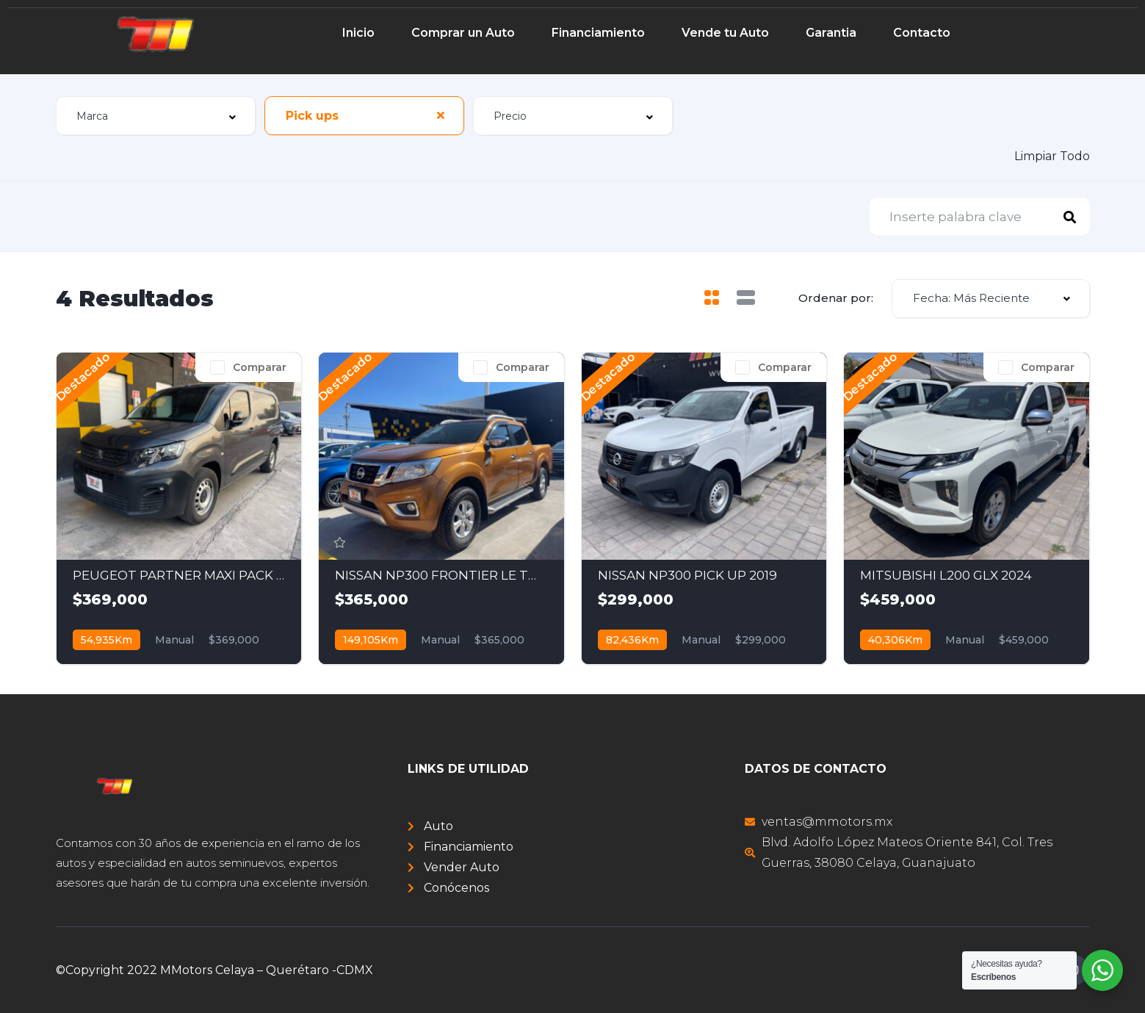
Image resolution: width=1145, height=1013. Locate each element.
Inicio (358, 33)
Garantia (831, 33)
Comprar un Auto (463, 33)
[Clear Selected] (440, 115)
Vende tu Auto (725, 33)
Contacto (921, 33)
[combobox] (156, 115)
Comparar (259, 367)
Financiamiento (598, 33)
